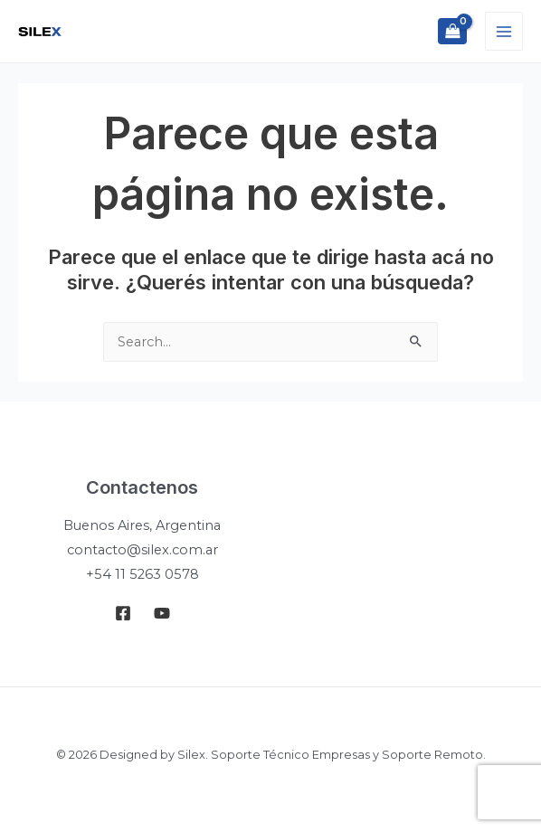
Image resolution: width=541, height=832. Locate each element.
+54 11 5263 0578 (142, 574)
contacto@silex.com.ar (142, 550)
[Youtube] (162, 613)
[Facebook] (123, 613)
